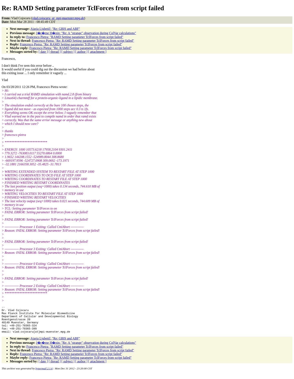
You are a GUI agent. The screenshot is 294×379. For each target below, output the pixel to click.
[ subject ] (68, 51)
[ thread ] (55, 51)
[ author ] (81, 51)
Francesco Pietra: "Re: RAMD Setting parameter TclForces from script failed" (83, 40)
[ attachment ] (97, 51)
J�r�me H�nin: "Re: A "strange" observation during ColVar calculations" (86, 33)
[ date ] (43, 51)
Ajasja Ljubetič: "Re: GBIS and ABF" (55, 28)
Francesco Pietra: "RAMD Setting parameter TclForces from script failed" (74, 37)
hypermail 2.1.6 (44, 374)
